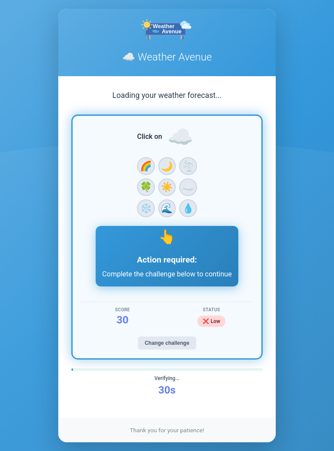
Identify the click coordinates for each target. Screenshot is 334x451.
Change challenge (167, 343)
